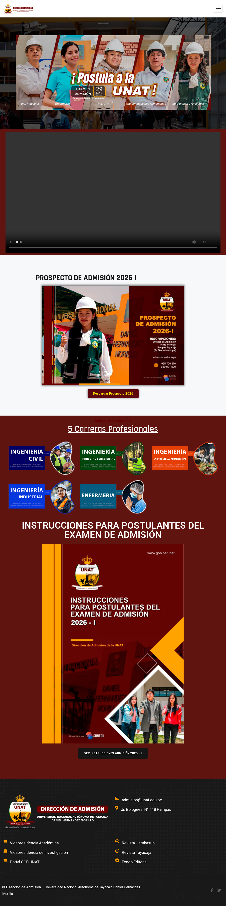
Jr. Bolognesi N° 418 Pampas (146, 809)
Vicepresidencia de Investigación (39, 852)
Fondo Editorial (134, 862)
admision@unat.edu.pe (142, 800)
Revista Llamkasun (138, 843)
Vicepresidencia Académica (34, 843)
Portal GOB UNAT (25, 862)
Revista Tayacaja (136, 852)
